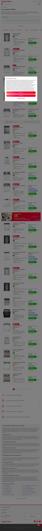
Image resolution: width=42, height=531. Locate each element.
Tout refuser (21, 95)
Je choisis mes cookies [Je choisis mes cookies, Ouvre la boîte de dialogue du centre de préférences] (21, 98)
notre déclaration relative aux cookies (27, 90)
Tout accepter (21, 92)
